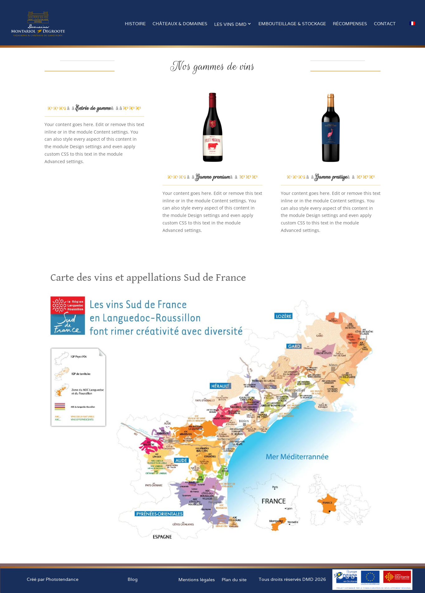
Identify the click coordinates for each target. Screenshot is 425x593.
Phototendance (62, 579)
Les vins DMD (230, 24)
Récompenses (350, 23)
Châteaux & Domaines (180, 23)
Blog (133, 579)
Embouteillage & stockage (292, 23)
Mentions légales (196, 579)
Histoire (135, 23)
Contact (385, 23)
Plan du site (234, 579)
